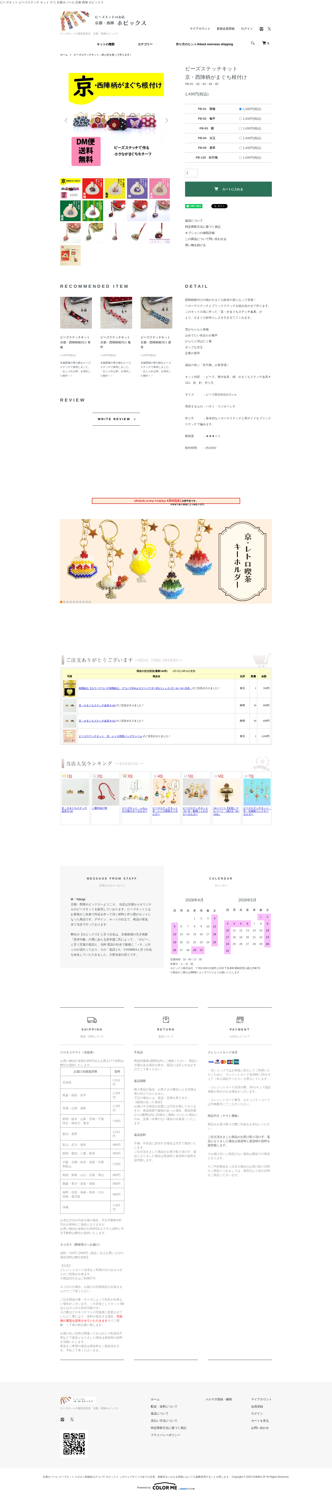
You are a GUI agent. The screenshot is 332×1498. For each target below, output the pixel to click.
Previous (66, 120)
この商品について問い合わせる (206, 239)
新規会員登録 (226, 28)
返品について (194, 220)
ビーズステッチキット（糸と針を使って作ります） (103, 54)
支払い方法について (164, 1422)
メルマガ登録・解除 (218, 1401)
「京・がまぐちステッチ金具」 (238, 313)
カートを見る (260, 1422)
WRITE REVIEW (114, 420)
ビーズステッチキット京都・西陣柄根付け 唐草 (156, 344)
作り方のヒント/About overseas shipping (204, 44)
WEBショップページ (202, 974)
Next (166, 120)
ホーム (64, 54)
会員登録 (257, 1408)
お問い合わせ (260, 1429)
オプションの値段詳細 (200, 232)
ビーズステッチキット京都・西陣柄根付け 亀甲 (115, 344)
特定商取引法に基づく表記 (203, 226)
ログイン (247, 28)
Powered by (166, 1488)
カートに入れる (228, 189)
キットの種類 (106, 44)
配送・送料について (164, 1408)
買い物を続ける (195, 245)
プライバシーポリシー (165, 1436)
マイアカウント (200, 28)
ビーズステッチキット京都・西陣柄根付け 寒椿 (75, 344)
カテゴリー (145, 44)
